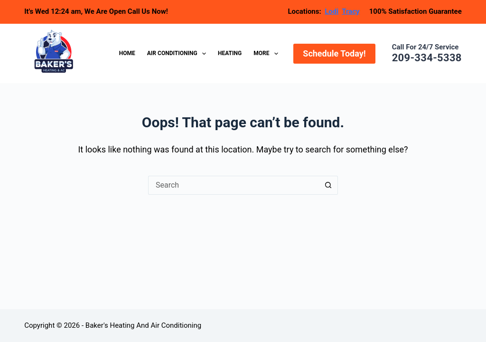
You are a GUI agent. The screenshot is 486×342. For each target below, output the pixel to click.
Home (127, 53)
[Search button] (328, 185)
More (267, 53)
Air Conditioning (178, 53)
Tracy (350, 11)
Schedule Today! (334, 53)
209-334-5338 (427, 58)
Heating (230, 53)
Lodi (331, 11)
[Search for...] (233, 185)
